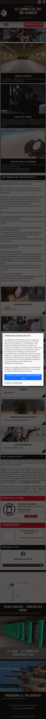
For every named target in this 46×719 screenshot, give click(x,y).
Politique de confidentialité (13, 383)
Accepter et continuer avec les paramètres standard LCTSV (23, 377)
